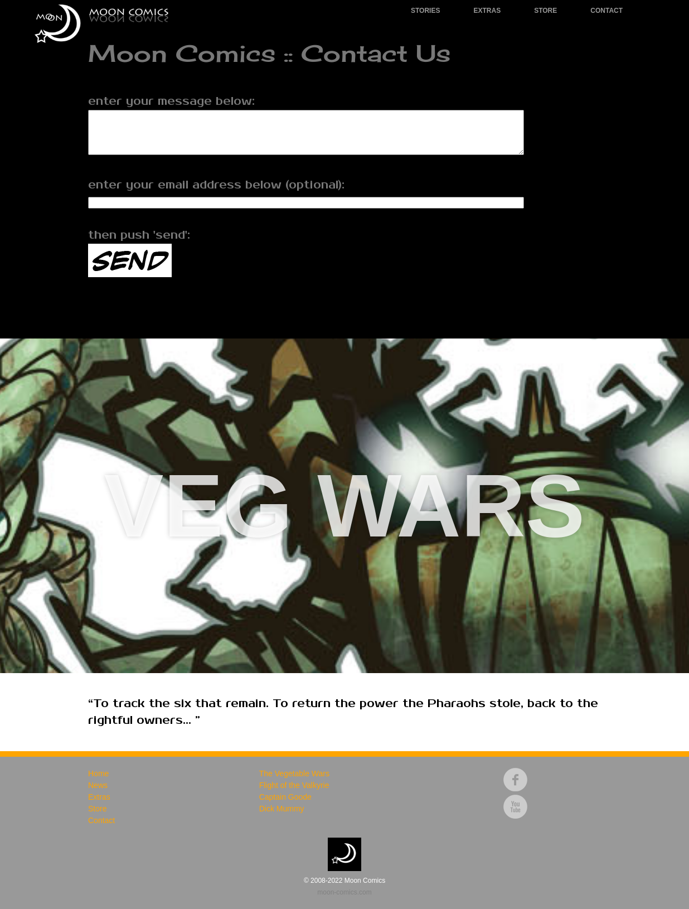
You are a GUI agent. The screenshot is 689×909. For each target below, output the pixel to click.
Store (545, 10)
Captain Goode (285, 796)
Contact (606, 10)
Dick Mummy (281, 808)
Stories (425, 10)
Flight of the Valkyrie (294, 785)
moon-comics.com (344, 892)
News (98, 785)
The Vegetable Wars (294, 773)
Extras (487, 10)
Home (98, 773)
